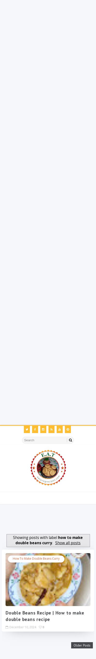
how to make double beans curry (36, 559)
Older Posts (82, 645)
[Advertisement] (48, 48)
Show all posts (68, 542)
